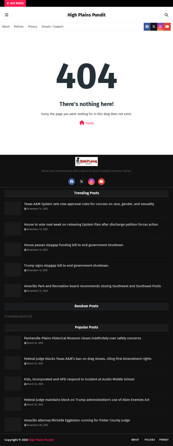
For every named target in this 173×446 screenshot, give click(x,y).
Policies (19, 26)
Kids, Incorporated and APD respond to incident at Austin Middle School (79, 379)
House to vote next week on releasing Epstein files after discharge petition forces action (91, 224)
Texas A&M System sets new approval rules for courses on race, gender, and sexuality (89, 204)
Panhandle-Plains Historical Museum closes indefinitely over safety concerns (82, 338)
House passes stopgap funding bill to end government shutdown (73, 245)
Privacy (32, 26)
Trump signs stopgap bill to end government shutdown (66, 265)
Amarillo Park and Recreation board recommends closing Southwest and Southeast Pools (92, 286)
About (5, 26)
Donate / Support (52, 26)
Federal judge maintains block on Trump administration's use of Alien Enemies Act (86, 400)
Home (86, 122)
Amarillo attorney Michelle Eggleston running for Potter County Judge (77, 420)
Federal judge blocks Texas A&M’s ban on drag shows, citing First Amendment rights (87, 359)
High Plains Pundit (87, 15)
